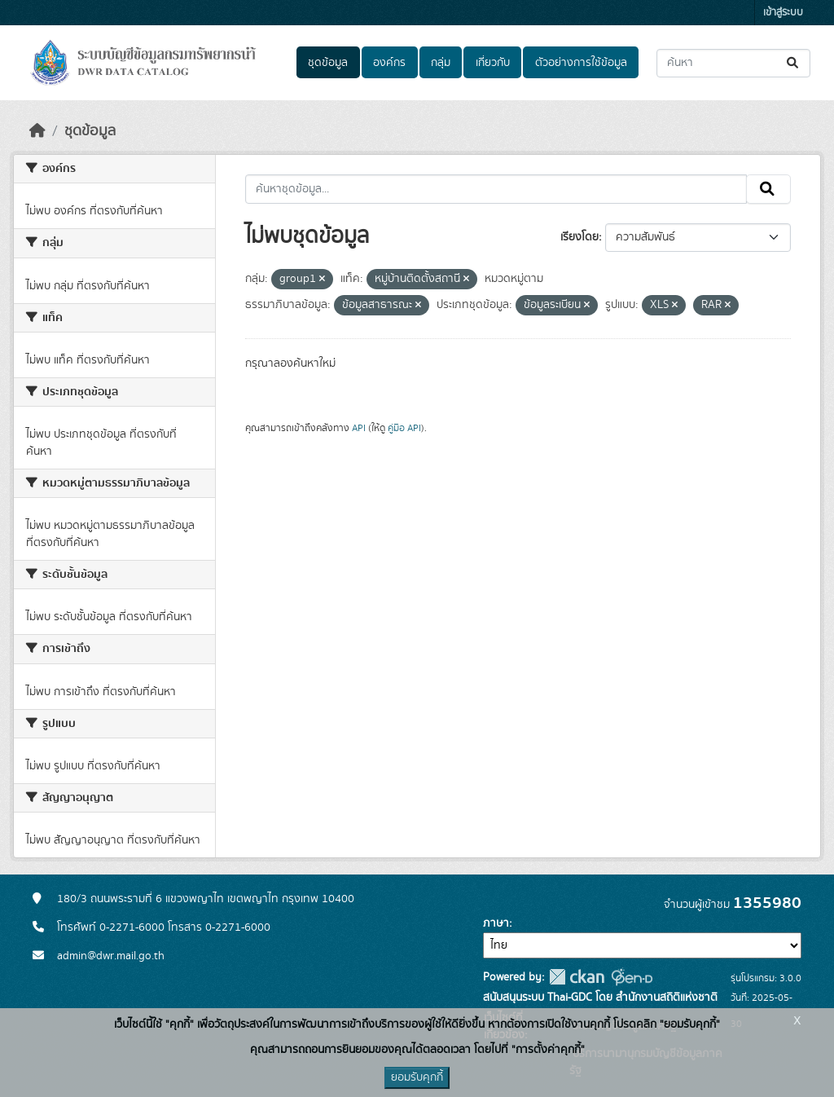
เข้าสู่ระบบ (783, 12)
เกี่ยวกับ (493, 63)
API (359, 428)
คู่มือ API (404, 428)
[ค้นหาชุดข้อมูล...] (733, 63)
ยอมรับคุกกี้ (417, 1077)
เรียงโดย (579, 237)
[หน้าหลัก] (37, 131)
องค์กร (389, 63)
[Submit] (793, 63)
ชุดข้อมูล (328, 63)
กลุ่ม (440, 63)
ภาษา (496, 923)
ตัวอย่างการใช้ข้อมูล (581, 63)
